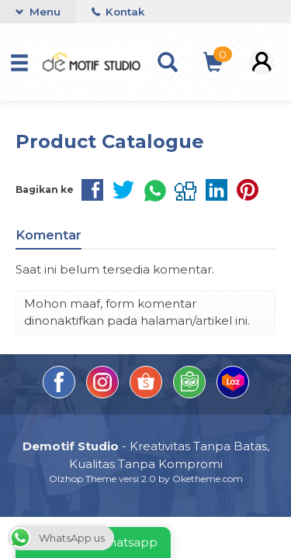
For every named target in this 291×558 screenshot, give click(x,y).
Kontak (118, 11)
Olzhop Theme (82, 478)
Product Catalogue (110, 141)
